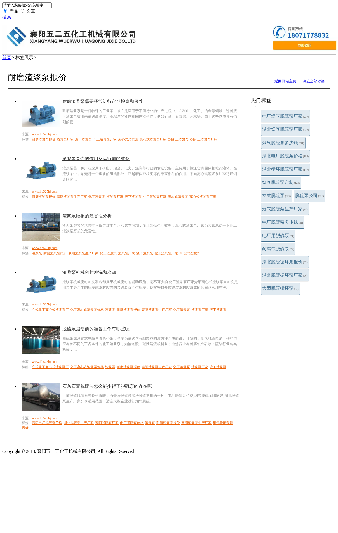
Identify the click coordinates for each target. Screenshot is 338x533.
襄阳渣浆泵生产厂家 (72, 197)
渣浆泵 (37, 253)
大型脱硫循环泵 (280, 288)
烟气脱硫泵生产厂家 (285, 209)
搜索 (6, 17)
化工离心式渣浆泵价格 (87, 310)
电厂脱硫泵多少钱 (282, 222)
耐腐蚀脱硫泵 (278, 248)
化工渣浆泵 (96, 197)
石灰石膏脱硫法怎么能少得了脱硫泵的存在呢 (107, 386)
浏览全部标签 (314, 81)
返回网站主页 (285, 81)
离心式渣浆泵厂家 (153, 139)
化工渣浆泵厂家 (105, 139)
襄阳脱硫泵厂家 (107, 423)
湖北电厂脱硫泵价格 (285, 155)
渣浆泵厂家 (65, 139)
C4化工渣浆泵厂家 (203, 139)
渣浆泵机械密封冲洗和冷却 (89, 272)
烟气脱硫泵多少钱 (283, 142)
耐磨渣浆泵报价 (43, 139)
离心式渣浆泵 (128, 139)
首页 (6, 57)
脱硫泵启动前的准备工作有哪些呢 (96, 328)
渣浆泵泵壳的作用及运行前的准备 (96, 158)
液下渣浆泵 (83, 139)
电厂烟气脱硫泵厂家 (285, 116)
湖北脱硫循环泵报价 (285, 261)
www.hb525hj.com (44, 134)
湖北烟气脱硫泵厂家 (285, 129)
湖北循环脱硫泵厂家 (285, 169)
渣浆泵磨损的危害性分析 (87, 216)
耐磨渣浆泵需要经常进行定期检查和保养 (102, 101)
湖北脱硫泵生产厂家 (79, 423)
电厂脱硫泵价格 (132, 423)
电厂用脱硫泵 (278, 235)
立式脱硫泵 (276, 195)
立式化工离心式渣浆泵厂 (50, 310)
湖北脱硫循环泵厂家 (285, 275)
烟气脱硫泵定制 (281, 182)
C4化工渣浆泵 (178, 139)
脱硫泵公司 (309, 195)
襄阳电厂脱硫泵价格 (47, 423)
